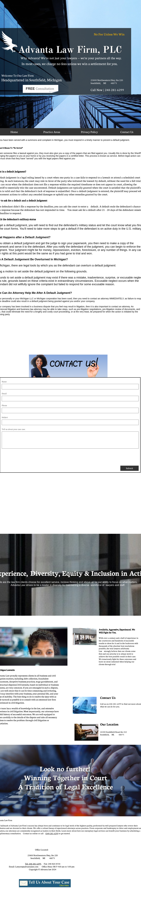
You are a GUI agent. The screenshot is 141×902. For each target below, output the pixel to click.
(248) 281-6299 (51, 833)
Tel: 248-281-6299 (33, 863)
